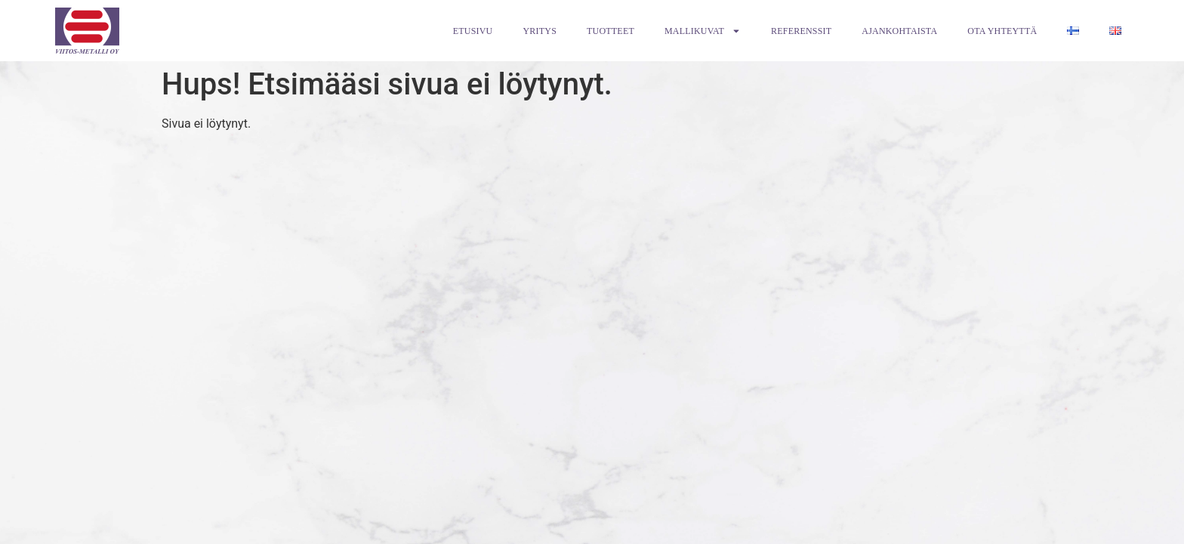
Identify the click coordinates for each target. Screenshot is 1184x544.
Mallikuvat (702, 31)
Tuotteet (610, 31)
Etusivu (473, 31)
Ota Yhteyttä (1002, 31)
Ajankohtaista (899, 31)
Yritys (540, 31)
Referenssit (801, 31)
